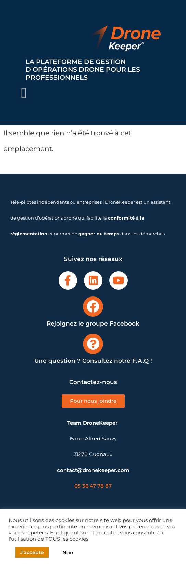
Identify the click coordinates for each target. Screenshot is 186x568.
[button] (23, 93)
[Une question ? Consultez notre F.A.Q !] (93, 344)
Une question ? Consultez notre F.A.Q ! (93, 360)
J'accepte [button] (32, 552)
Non (67, 553)
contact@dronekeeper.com (93, 470)
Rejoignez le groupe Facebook (93, 323)
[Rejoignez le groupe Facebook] (93, 306)
